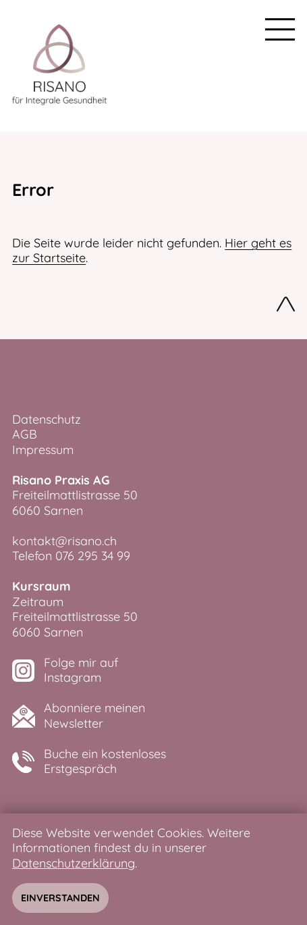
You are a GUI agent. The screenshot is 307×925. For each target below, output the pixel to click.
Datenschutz (46, 419)
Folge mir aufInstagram (81, 670)
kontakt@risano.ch (64, 541)
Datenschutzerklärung (73, 863)
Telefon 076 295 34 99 (71, 556)
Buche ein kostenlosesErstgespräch (105, 762)
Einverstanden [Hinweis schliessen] (60, 898)
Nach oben (286, 306)
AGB (24, 434)
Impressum (43, 449)
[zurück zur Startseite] (59, 65)
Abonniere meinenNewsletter (94, 716)
